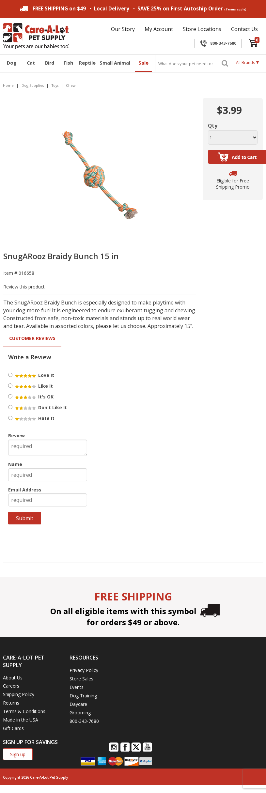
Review (16, 435)
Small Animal (115, 63)
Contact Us (244, 29)
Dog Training (83, 695)
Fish (68, 63)
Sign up (17, 754)
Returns (11, 703)
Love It (34, 375)
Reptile (87, 63)
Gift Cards (13, 728)
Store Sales (81, 679)
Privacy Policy (84, 670)
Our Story (123, 29)
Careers (11, 686)
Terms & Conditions (24, 711)
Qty (212, 125)
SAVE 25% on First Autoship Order (191, 8)
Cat (31, 63)
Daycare (78, 704)
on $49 (53, 8)
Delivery (111, 8)
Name (15, 464)
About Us (13, 678)
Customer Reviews (32, 338)
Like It (33, 386)
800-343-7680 (223, 43)
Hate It (34, 418)
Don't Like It (40, 407)
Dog (12, 63)
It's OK (34, 397)
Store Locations (202, 29)
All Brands (245, 62)
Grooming (80, 712)
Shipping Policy (18, 694)
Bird (49, 63)
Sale (143, 63)
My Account (159, 29)
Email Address (24, 490)
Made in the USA (20, 720)
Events (77, 687)
